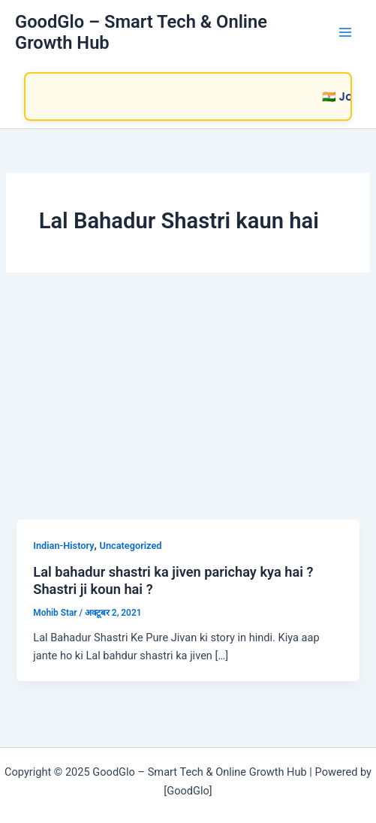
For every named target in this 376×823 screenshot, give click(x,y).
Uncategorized (131, 545)
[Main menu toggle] (345, 32)
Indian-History (63, 545)
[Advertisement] (188, 407)
